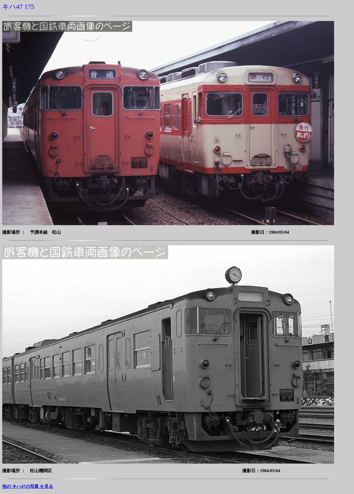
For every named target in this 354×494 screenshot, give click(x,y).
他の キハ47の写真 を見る (27, 486)
